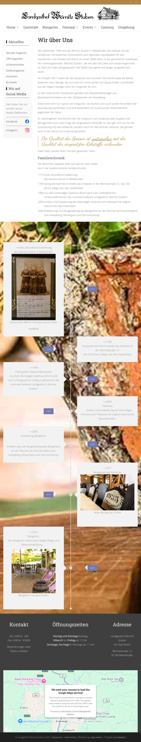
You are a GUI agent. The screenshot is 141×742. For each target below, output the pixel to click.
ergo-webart (96, 737)
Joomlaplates (120, 737)
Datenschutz (70, 737)
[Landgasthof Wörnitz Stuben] (70, 13)
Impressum (57, 737)
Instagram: (12, 130)
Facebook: (12, 121)
